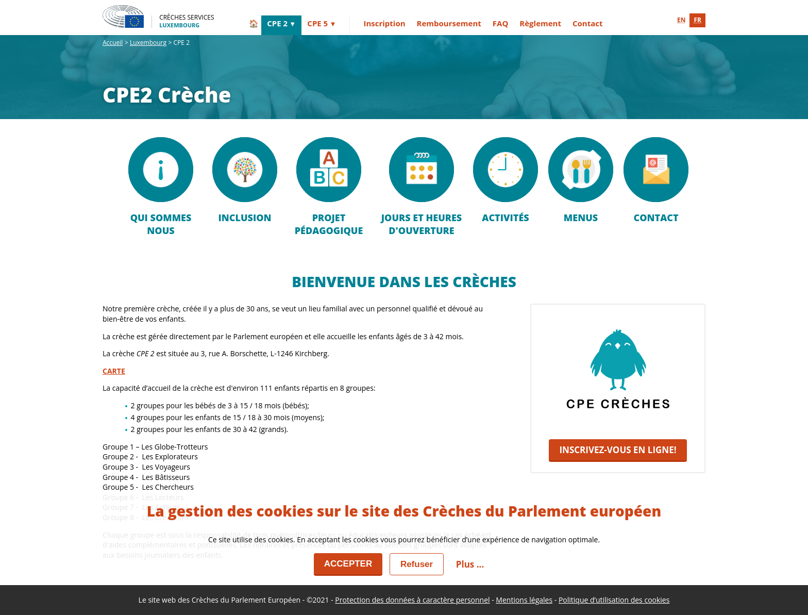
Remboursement (449, 23)
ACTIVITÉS (505, 180)
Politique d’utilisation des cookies (614, 600)
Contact (588, 23)
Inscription (384, 23)
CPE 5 (317, 23)
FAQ (501, 23)
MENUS (580, 180)
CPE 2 (277, 23)
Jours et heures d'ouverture (421, 187)
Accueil (113, 42)
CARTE (114, 371)
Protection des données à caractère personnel (412, 600)
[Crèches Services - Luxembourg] (158, 16)
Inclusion (244, 180)
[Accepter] (348, 564)
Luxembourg (148, 42)
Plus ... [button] (470, 564)
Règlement (540, 23)
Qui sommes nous (160, 187)
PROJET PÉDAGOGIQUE (329, 187)
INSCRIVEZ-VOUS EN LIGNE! (617, 450)
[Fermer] (417, 564)
